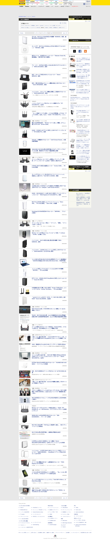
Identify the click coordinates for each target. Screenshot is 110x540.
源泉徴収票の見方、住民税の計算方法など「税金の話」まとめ (83, 204)
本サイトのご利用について (24, 532)
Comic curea (78, 509)
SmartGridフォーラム (37, 507)
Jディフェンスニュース (67, 509)
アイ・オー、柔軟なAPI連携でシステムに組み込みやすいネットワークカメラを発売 (83, 152)
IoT (52, 6)
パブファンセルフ (79, 516)
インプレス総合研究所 (24, 512)
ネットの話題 (52, 25)
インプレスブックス (37, 522)
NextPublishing (36, 524)
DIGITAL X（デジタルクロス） (39, 516)
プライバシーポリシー (59, 532)
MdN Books (64, 520)
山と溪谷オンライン (53, 518)
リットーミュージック (53, 507)
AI (56, 25)
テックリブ (63, 525)
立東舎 (50, 514)
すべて (22, 25)
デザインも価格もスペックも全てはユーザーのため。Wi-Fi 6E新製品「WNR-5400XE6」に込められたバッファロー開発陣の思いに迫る (49, 392)
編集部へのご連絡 (50, 532)
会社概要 (67, 532)
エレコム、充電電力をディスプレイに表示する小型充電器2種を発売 (83, 60)
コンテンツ (47, 25)
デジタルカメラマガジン (25, 522)
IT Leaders (22, 514)
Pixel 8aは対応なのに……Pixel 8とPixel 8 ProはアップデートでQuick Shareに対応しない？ (79, 99)
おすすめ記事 (75, 190)
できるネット (23, 525)
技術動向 (47, 6)
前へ (21, 33)
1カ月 (88, 18)
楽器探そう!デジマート (54, 509)
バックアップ (32, 27)
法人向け (57, 6)
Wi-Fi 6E (38, 27)
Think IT (21, 507)
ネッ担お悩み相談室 (24, 518)
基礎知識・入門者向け (65, 6)
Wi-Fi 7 (37, 25)
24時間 (77, 18)
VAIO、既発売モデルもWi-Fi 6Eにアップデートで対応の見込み (49, 344)
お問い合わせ (33, 532)
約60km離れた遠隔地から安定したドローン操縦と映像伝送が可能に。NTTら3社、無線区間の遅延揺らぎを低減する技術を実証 (83, 72)
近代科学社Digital (52, 524)
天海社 (77, 507)
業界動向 (33, 25)
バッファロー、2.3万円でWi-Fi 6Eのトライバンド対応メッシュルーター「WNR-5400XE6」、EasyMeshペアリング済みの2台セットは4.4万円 (49, 452)
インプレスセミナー (37, 514)
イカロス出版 (63, 505)
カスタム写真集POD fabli (81, 522)
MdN (62, 518)
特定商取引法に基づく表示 (86, 532)
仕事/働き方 (55, 27)
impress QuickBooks (80, 512)
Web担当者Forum (23, 509)
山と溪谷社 (50, 516)
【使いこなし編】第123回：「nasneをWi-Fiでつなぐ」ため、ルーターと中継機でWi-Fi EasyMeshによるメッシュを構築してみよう (49, 338)
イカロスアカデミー (66, 516)
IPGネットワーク (77, 518)
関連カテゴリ (25, 23)
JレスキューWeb (65, 514)
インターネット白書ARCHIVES (26, 527)
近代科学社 (50, 522)
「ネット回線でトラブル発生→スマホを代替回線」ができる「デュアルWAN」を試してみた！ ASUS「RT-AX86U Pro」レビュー (49, 115)
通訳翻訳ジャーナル (66, 512)
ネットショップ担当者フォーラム (39, 509)
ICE (75, 505)
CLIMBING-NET (52, 520)
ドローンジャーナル (24, 516)
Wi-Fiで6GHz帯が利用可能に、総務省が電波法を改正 (46, 432)
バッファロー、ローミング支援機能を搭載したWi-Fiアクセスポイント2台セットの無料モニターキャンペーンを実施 (83, 142)
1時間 (71, 18)
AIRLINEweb (65, 507)
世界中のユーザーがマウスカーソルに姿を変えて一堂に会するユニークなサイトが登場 (79, 107)
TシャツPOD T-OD (53, 512)
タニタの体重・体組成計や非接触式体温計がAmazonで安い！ (83, 121)
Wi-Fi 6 (42, 27)
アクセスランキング (77, 17)
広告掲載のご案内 (41, 532)
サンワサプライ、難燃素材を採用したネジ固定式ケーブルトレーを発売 (83, 65)
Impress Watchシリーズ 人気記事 (80, 166)
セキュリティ (27, 25)
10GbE (46, 27)
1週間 (83, 18)
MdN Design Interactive (67, 522)
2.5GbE (50, 27)
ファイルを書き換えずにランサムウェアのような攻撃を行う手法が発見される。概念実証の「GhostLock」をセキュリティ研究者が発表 (83, 159)
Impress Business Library (38, 512)
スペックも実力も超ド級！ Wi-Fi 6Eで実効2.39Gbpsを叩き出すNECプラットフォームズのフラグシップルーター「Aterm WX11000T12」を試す (49, 356)
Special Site (75, 40)
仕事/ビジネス (61, 27)
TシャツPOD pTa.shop (80, 520)
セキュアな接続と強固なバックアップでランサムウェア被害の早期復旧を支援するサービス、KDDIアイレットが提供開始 (83, 92)
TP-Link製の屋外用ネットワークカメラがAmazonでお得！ (82, 112)
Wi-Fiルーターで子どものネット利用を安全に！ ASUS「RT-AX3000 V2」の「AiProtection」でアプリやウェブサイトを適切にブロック (49, 409)
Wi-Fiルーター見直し (25, 27)
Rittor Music (50, 505)
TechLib (64, 526)
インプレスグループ (75, 532)
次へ (65, 33)
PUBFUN (76, 514)
